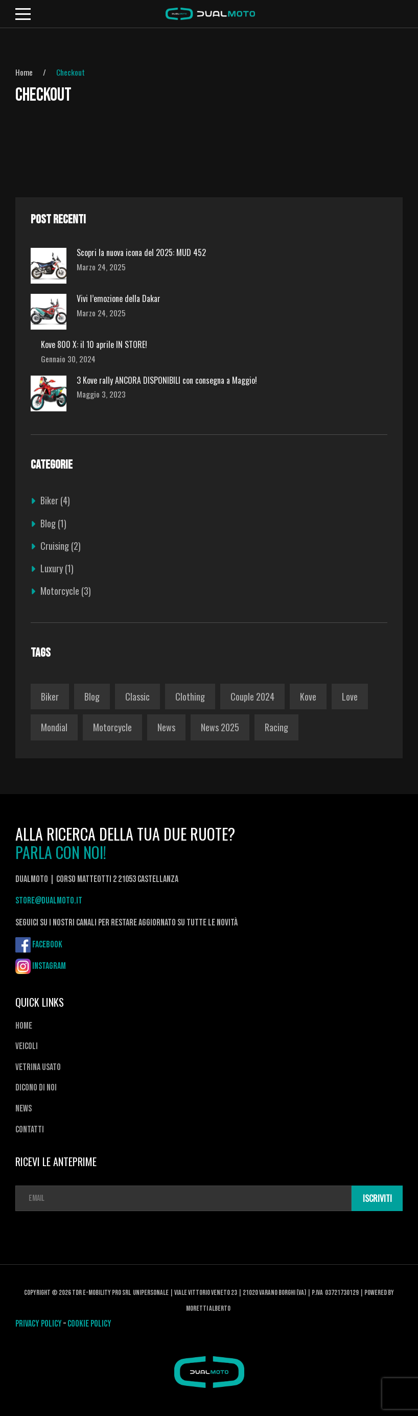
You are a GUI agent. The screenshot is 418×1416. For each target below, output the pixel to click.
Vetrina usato (38, 1067)
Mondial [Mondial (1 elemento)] (54, 727)
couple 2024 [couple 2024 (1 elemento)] (252, 696)
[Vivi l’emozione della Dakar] (48, 312)
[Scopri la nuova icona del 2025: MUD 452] (48, 266)
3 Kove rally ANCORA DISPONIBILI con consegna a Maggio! (167, 380)
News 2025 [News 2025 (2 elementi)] (220, 727)
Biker (49, 500)
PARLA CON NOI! (60, 852)
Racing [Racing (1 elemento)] (276, 727)
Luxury (51, 568)
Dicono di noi (36, 1087)
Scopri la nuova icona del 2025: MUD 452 (141, 253)
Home (24, 72)
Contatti (29, 1129)
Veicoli (26, 1046)
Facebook (47, 944)
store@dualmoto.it (48, 900)
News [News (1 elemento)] (166, 727)
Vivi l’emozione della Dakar (118, 299)
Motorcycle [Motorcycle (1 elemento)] (112, 727)
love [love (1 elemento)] (350, 696)
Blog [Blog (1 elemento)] (92, 696)
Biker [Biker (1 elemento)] (50, 696)
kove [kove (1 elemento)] (308, 696)
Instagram (49, 966)
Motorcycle (59, 590)
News (23, 1108)
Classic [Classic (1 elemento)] (137, 696)
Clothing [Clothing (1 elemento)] (190, 696)
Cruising (54, 545)
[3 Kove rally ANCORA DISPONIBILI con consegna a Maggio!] (48, 393)
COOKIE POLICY (90, 1323)
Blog (48, 523)
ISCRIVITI (377, 1198)
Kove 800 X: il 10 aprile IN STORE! (94, 345)
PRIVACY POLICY (39, 1323)
